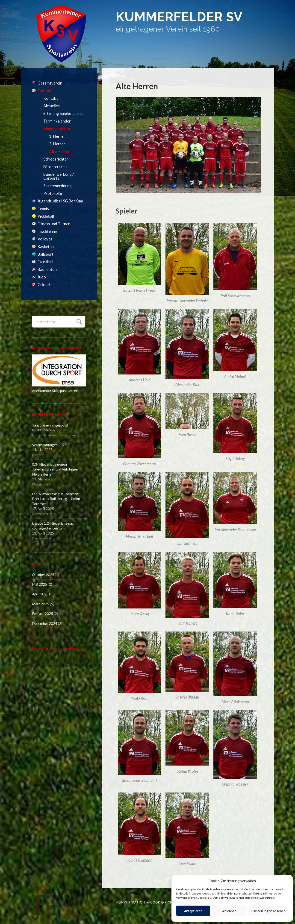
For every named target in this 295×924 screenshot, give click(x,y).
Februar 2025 (42, 613)
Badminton (47, 269)
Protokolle (52, 193)
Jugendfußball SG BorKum (60, 201)
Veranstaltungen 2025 (49, 445)
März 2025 (40, 604)
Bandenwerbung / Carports (58, 176)
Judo (42, 277)
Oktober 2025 (43, 575)
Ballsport (45, 254)
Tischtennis (48, 231)
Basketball (47, 246)
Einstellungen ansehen (268, 911)
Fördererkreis (55, 166)
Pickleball (46, 216)
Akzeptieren (193, 911)
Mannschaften (56, 128)
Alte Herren (60, 151)
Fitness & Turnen (45, 435)
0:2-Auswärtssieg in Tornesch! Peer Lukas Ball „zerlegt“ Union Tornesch (56, 499)
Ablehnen (229, 911)
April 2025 (40, 594)
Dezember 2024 (44, 623)
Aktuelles (51, 105)
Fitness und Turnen (54, 223)
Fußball (44, 90)
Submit (79, 321)
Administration (130, 899)
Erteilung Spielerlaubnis (63, 113)
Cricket (44, 284)
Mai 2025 (39, 584)
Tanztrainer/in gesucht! (50, 425)
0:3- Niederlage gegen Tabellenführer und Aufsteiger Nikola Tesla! (55, 469)
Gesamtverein (50, 83)
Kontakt (50, 98)
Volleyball (46, 239)
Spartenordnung (57, 185)
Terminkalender (57, 121)
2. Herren (57, 143)
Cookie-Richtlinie (213, 893)
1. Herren (57, 136)
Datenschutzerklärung (248, 893)
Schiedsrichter (55, 159)
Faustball (45, 261)
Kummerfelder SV (182, 17)
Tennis (43, 208)
